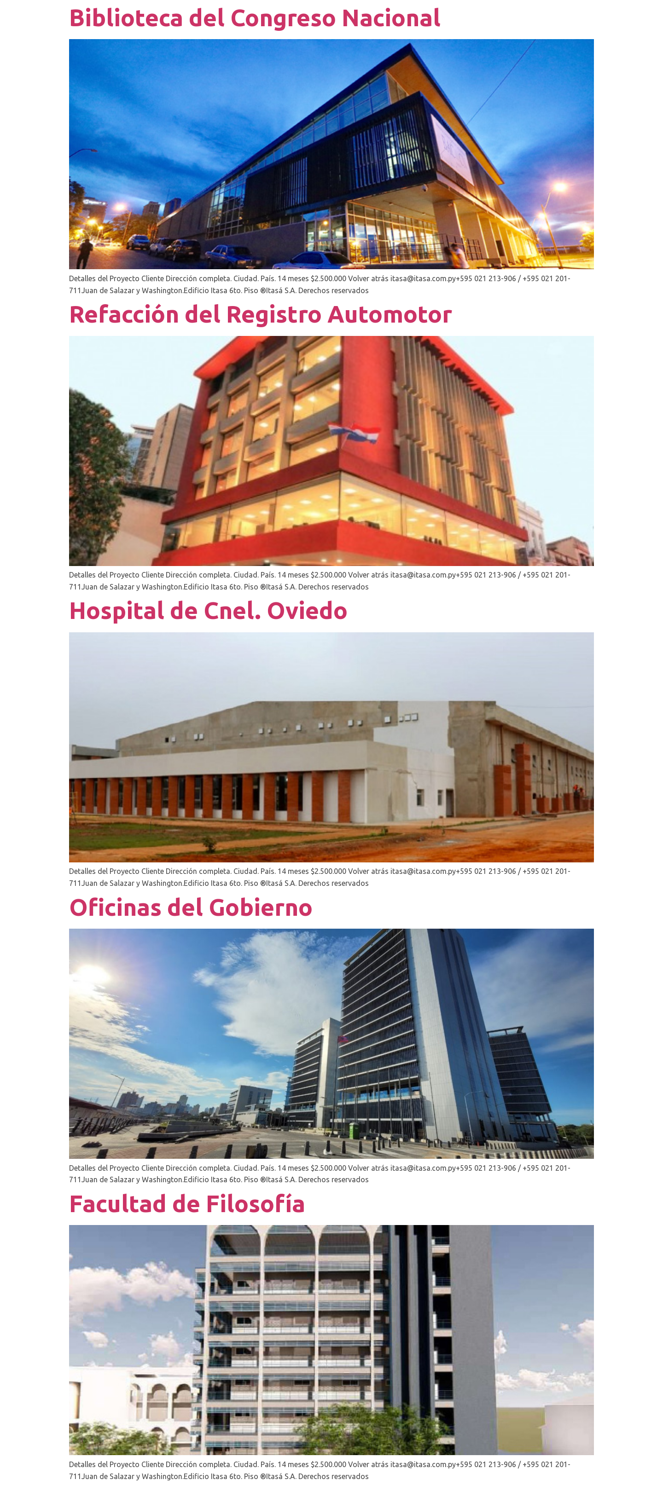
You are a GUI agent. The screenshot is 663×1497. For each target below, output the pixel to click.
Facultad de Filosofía (187, 1203)
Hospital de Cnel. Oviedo (208, 610)
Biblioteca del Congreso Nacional (255, 17)
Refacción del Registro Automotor (260, 314)
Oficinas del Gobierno (191, 907)
